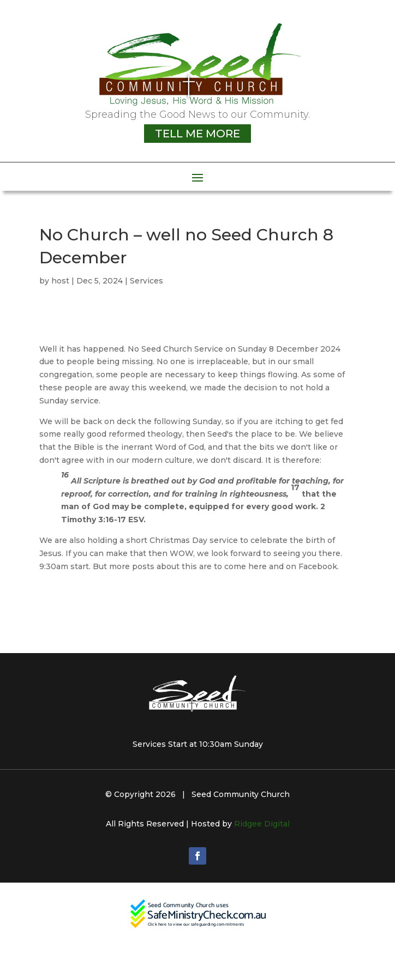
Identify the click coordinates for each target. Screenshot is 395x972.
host (60, 281)
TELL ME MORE (197, 133)
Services (146, 281)
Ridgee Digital (262, 824)
